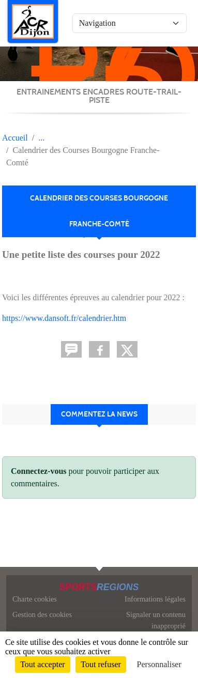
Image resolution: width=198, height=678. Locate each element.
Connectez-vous (39, 471)
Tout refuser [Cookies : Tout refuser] (101, 664)
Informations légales (155, 599)
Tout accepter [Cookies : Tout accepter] (42, 664)
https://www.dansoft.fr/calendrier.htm (64, 318)
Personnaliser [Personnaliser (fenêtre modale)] (159, 664)
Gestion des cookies (42, 614)
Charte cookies (34, 599)
